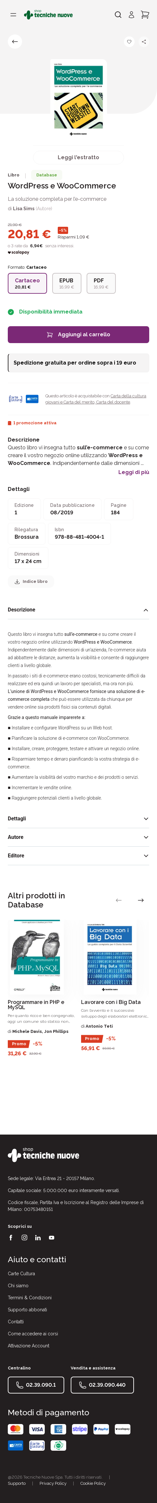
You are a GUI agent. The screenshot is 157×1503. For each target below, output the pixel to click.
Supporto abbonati (27, 1309)
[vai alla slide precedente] (118, 900)
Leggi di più (133, 472)
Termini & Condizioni (30, 1297)
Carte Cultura (21, 1273)
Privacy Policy (53, 1483)
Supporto (17, 1483)
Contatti (16, 1321)
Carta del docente (112, 402)
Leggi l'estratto (78, 157)
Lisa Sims (23, 208)
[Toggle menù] (13, 14)
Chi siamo (18, 1285)
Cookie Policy (93, 1483)
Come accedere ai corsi (33, 1333)
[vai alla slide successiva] (140, 900)
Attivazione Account (28, 1345)
